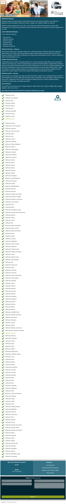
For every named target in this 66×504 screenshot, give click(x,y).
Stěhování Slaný (9, 377)
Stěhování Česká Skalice (12, 149)
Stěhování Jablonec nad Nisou (13, 251)
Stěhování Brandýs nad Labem (13, 425)
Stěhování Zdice (9, 380)
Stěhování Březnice (10, 188)
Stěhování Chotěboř (10, 152)
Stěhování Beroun (10, 168)
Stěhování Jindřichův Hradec (13, 354)
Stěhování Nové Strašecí (12, 278)
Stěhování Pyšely (10, 217)
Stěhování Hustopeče (11, 175)
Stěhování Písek (9, 359)
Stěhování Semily (10, 160)
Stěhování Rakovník (10, 435)
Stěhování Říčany (10, 364)
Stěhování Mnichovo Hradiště (13, 196)
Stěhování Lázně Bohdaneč (12, 178)
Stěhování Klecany (10, 333)
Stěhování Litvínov (10, 139)
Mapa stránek (50, 473)
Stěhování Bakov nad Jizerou (13, 230)
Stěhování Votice (9, 283)
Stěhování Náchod (10, 301)
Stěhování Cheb (9, 391)
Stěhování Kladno (10, 325)
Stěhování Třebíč (9, 438)
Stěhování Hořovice (10, 191)
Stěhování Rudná (10, 398)
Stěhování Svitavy (10, 123)
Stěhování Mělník (10, 307)
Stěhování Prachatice (11, 338)
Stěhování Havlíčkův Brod (12, 312)
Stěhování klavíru (7, 42)
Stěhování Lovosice (10, 238)
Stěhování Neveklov (10, 396)
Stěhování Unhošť (10, 322)
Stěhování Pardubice (10, 385)
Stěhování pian (9, 100)
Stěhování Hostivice (10, 412)
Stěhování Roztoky (10, 419)
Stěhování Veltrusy (10, 286)
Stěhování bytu (7, 37)
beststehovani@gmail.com (17, 466)
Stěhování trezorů (7, 44)
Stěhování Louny (9, 356)
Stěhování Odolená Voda (12, 257)
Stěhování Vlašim (10, 401)
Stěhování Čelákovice (11, 388)
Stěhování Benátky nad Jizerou (13, 328)
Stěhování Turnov (10, 220)
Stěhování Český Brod (11, 367)
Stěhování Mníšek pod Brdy (12, 406)
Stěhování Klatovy (10, 451)
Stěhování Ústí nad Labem (12, 131)
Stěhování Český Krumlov (12, 249)
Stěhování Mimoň (10, 432)
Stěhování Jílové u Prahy (12, 228)
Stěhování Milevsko (10, 335)
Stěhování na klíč (9, 116)
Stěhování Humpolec (10, 296)
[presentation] (14, 492)
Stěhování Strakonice (11, 246)
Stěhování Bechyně (10, 446)
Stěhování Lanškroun (11, 299)
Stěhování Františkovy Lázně (13, 209)
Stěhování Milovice (10, 215)
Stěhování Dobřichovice (11, 351)
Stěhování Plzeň (9, 267)
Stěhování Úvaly (9, 404)
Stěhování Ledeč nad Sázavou (13, 393)
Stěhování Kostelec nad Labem (13, 430)
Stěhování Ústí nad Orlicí (12, 202)
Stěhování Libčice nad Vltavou (13, 275)
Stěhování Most (9, 417)
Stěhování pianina (7, 41)
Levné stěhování (50, 465)
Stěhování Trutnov (10, 341)
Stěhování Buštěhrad (11, 409)
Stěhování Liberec (10, 422)
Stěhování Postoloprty (11, 456)
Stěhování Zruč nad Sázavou (13, 126)
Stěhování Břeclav (10, 309)
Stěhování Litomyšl (10, 372)
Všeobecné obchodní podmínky (50, 467)
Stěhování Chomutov (11, 272)
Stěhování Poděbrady (11, 241)
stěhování (24, 55)
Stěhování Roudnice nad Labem (13, 199)
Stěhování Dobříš (10, 362)
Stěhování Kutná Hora (11, 414)
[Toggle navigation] (3, 2)
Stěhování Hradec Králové (12, 244)
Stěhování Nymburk (10, 375)
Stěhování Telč (9, 223)
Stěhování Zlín (9, 262)
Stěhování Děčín (9, 133)
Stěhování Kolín (9, 204)
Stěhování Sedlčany (10, 280)
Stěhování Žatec (9, 346)
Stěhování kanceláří (8, 39)
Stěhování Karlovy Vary (11, 443)
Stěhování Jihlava (10, 349)
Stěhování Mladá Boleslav (12, 186)
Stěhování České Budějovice (13, 144)
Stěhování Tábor (9, 343)
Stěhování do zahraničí (9, 46)
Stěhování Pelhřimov (10, 141)
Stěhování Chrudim (10, 370)
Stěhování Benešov (10, 288)
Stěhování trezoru (10, 113)
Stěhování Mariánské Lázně (12, 453)
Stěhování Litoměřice (11, 154)
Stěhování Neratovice (11, 181)
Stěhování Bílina (9, 207)
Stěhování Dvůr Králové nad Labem (14, 330)
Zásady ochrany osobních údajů (50, 470)
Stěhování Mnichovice (11, 317)
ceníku (19, 86)
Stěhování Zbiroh (9, 162)
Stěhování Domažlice (11, 448)
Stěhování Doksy (9, 233)
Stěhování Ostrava (10, 170)
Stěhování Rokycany (10, 320)
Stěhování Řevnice (10, 304)
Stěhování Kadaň (9, 236)
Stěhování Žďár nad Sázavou (13, 225)
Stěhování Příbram (10, 147)
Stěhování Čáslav (10, 173)
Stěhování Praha (9, 95)
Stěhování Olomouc (10, 291)
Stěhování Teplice (10, 440)
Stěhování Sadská (10, 183)
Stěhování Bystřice (10, 293)
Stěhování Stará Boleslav (12, 259)
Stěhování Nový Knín (11, 157)
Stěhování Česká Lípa (11, 265)
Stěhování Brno (9, 383)
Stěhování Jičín (9, 136)
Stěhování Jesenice (10, 128)
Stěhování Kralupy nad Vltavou (13, 194)
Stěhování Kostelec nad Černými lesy (15, 212)
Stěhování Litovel (9, 254)
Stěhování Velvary (10, 165)
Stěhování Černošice (10, 270)
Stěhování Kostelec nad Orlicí (13, 314)
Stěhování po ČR (9, 119)
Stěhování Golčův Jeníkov (12, 427)
